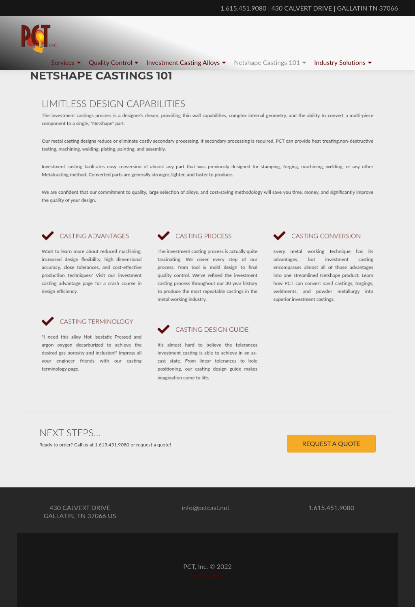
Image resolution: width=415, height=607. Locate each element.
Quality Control (110, 62)
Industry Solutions (340, 62)
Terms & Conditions (207, 575)
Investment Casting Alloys (183, 62)
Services (63, 62)
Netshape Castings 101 (267, 62)
